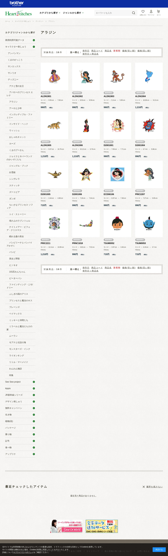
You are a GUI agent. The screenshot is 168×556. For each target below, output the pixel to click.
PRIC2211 (45, 243)
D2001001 (108, 145)
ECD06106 (109, 194)
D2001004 (140, 145)
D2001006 (77, 194)
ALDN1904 (140, 96)
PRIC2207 (140, 194)
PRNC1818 (77, 243)
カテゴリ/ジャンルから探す (20, 32)
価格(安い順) (129, 51)
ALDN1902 (77, 96)
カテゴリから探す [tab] (49, 13)
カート (159, 15)
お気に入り (143, 15)
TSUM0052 (109, 243)
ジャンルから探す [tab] (72, 13)
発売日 (86, 51)
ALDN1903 (109, 96)
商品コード (97, 51)
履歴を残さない (154, 487)
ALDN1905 (46, 145)
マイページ (151, 15)
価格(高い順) (144, 51)
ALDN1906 (77, 145)
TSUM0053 (140, 243)
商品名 (108, 51)
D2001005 (45, 194)
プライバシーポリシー (24, 552)
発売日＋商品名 (91, 54)
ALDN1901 (46, 96)
